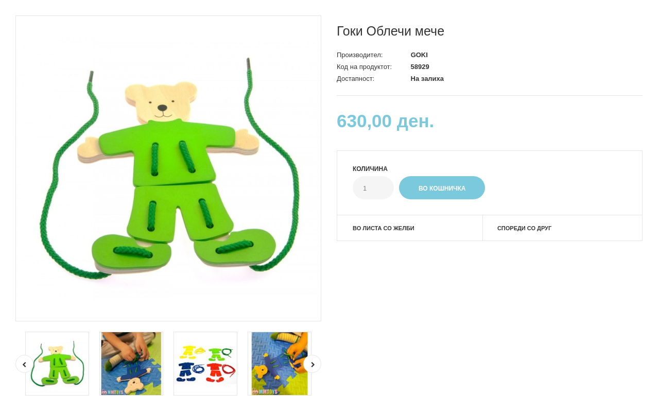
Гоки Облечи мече (390, 31)
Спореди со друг (524, 228)
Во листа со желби (383, 228)
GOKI (419, 55)
